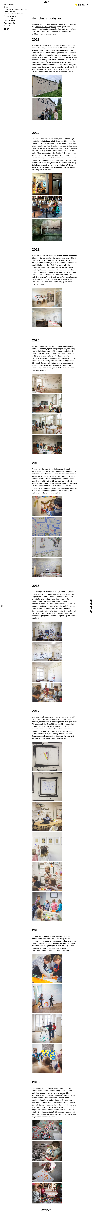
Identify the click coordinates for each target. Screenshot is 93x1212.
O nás (6, 7)
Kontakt (7, 25)
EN (79, 5)
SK (83, 5)
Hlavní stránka (9, 4)
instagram (8, 29)
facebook (5, 29)
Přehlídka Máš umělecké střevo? (16, 9)
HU (87, 5)
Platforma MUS (10, 16)
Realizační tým (9, 23)
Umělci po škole (10, 11)
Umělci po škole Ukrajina (13, 14)
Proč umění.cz (9, 20)
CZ (75, 5)
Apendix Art (8, 18)
